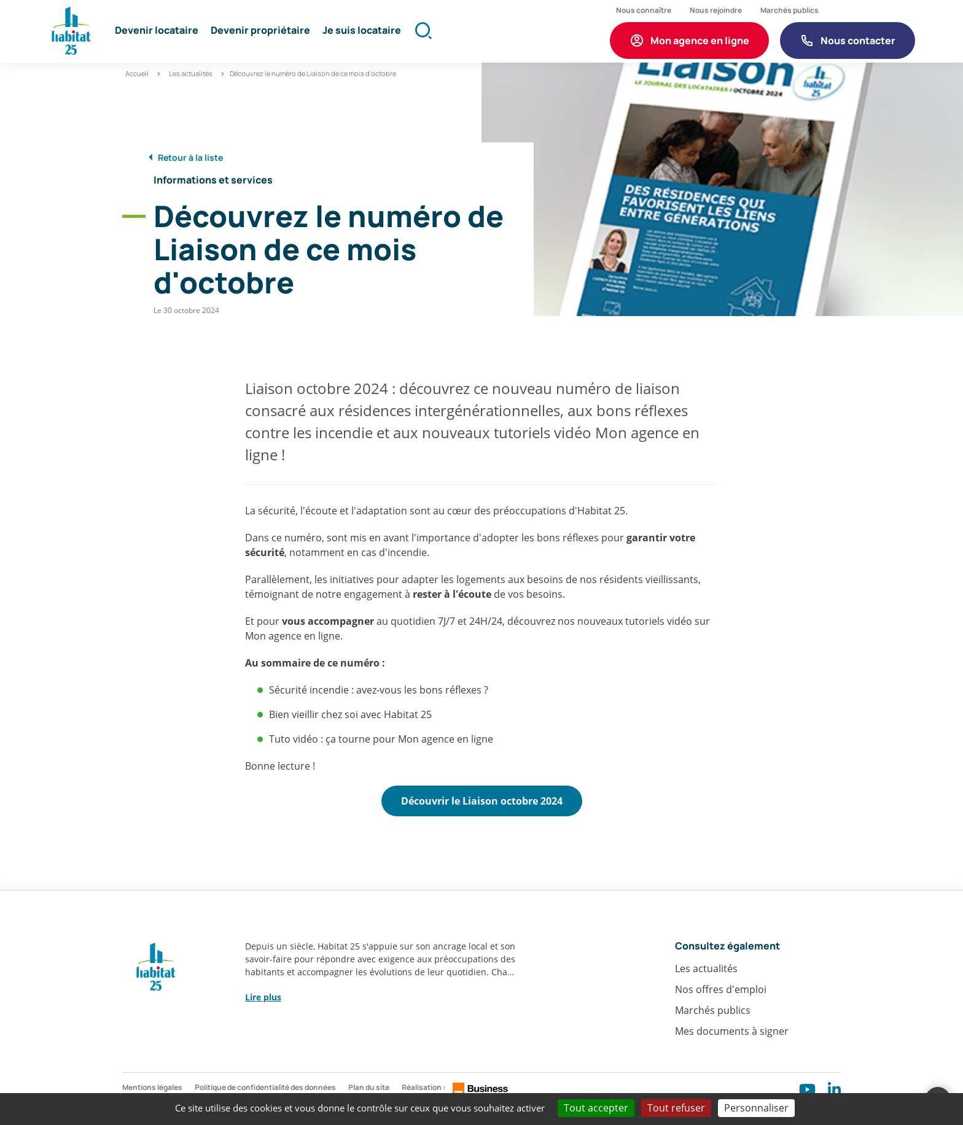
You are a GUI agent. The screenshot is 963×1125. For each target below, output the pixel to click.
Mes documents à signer (732, 1049)
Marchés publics (713, 1028)
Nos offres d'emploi (720, 1007)
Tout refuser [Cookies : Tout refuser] (676, 1108)
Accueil (137, 84)
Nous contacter (858, 43)
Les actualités (190, 84)
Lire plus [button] (263, 1014)
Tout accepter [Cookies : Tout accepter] (596, 1108)
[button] (160, 36)
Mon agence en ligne (699, 43)
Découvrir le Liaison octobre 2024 (482, 815)
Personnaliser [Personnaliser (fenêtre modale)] (756, 1108)
